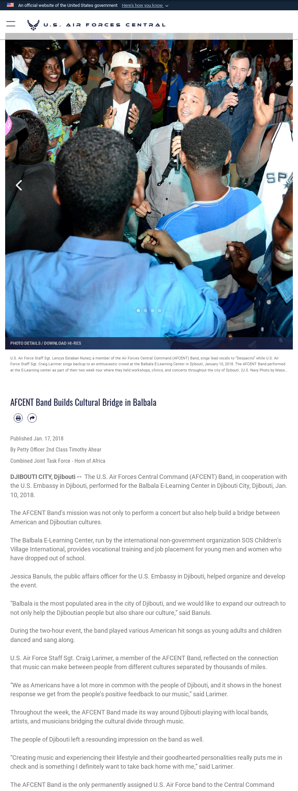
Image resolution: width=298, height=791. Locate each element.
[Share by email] (31, 417)
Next (278, 185)
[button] (146, 5)
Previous (19, 185)
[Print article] (18, 417)
